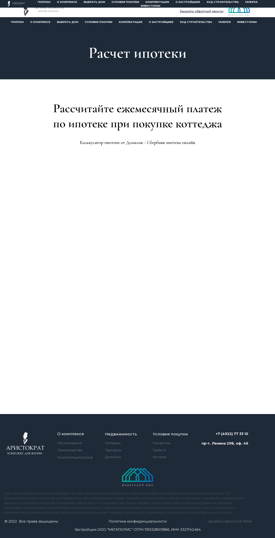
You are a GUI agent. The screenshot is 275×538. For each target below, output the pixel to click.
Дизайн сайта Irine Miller (230, 521)
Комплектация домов (75, 457)
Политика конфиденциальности (138, 521)
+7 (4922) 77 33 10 (205, 5)
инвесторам (247, 21)
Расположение (69, 443)
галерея (224, 21)
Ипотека (159, 457)
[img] (43, 9)
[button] (201, 11)
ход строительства (196, 21)
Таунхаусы (113, 450)
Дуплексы (113, 457)
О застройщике (161, 21)
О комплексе (40, 21)
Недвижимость (121, 434)
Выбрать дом (67, 21)
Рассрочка (161, 443)
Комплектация (130, 21)
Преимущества (69, 450)
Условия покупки (98, 21)
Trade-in (159, 450)
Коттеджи (113, 443)
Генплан (17, 21)
